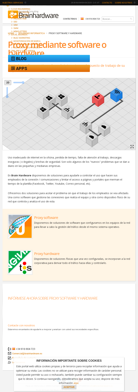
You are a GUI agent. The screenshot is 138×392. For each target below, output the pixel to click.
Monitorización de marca (26, 41)
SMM (15, 28)
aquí (75, 383)
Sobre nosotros (125, 2)
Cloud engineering (20, 9)
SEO (15, 21)
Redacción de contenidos (26, 47)
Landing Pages (21, 15)
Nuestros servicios (14, 2)
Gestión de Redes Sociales (27, 44)
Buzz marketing (21, 37)
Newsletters (20, 31)
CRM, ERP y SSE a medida (23, 50)
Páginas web (19, 18)
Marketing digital (20, 12)
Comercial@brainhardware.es (27, 353)
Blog (19, 58)
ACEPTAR (69, 387)
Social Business (19, 34)
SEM (15, 25)
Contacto (107, 2)
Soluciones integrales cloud (26, 5)
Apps (19, 68)
